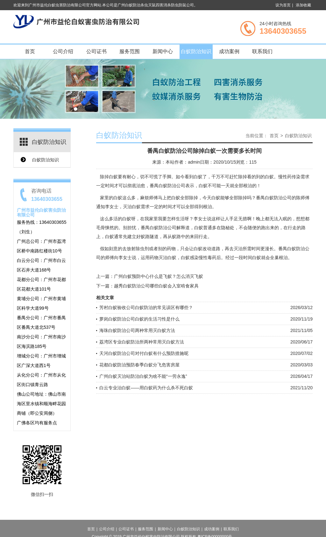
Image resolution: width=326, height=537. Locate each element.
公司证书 (96, 51)
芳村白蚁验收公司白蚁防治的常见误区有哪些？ (146, 307)
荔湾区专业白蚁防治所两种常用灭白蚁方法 (141, 341)
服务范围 (129, 51)
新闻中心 (162, 51)
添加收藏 (303, 5)
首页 (30, 51)
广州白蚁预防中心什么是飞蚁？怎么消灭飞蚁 (158, 276)
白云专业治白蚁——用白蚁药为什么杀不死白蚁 (146, 387)
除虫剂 (142, 248)
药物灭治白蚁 (163, 257)
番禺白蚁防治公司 (167, 185)
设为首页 (283, 5)
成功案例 (229, 51)
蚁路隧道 (150, 236)
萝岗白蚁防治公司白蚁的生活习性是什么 (139, 318)
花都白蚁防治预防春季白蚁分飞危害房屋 (139, 364)
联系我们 (262, 51)
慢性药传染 (289, 176)
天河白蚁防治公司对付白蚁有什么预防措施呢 (143, 353)
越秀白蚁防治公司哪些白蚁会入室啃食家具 (156, 285)
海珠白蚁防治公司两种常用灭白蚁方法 (137, 330)
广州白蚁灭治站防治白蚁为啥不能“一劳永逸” (143, 376)
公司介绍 (63, 51)
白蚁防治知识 (196, 51)
